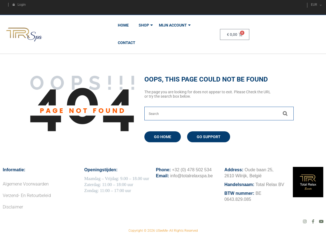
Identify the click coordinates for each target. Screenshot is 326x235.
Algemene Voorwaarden (26, 184)
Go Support (209, 137)
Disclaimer (13, 207)
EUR (314, 5)
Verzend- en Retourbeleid (27, 195)
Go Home (162, 137)
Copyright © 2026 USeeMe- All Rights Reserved (163, 231)
